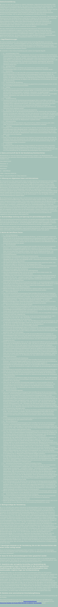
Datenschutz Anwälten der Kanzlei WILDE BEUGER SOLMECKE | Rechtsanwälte (21, 603)
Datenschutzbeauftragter (30, 601)
